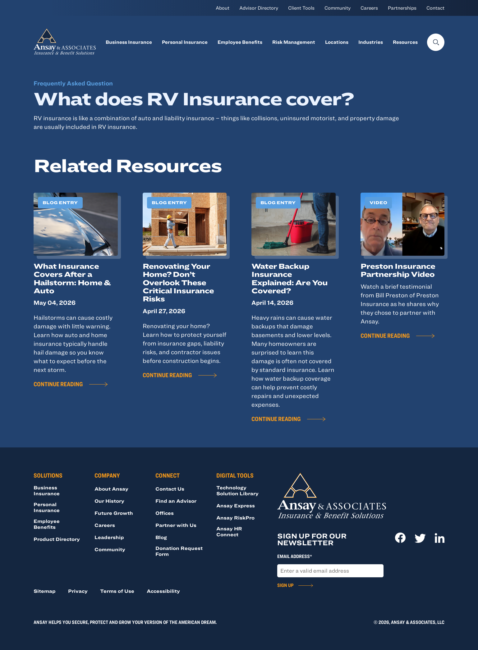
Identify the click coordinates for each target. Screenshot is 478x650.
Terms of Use (117, 591)
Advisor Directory (258, 8)
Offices (164, 513)
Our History (109, 501)
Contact (435, 8)
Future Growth (113, 513)
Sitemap (45, 591)
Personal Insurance (185, 42)
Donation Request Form (179, 551)
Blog (161, 537)
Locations (336, 42)
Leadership (109, 537)
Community (337, 8)
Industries (370, 42)
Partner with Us (175, 525)
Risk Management (293, 42)
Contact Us (169, 489)
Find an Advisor (175, 501)
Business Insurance (129, 42)
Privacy (78, 591)
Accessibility (163, 591)
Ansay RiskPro (235, 517)
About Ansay (111, 489)
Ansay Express (235, 505)
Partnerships (402, 8)
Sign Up (285, 585)
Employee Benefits (240, 42)
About (222, 8)
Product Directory (57, 539)
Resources (405, 42)
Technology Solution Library (237, 490)
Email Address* (294, 556)
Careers (369, 8)
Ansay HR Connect (229, 531)
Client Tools (301, 8)
